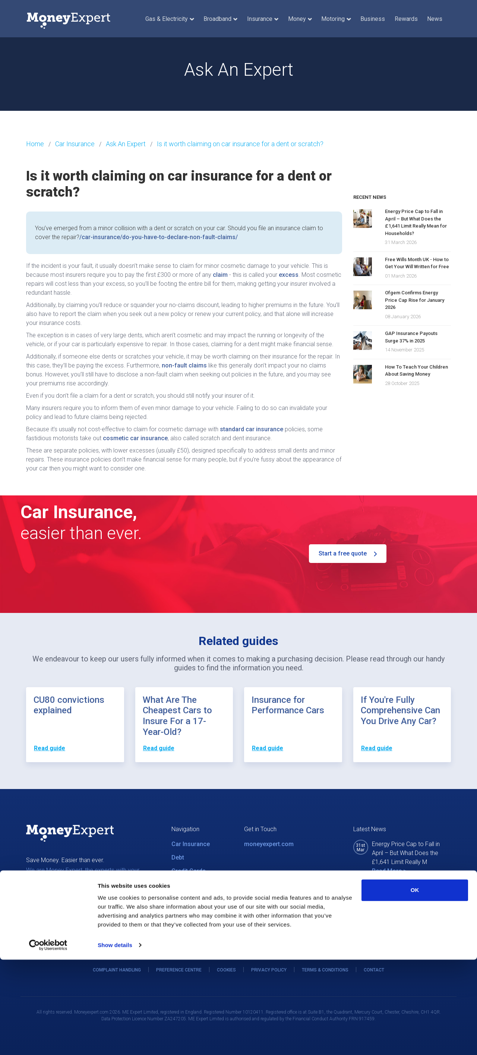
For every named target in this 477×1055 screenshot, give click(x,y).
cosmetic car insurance (135, 438)
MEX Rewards (190, 911)
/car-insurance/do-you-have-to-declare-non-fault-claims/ (158, 237)
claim (220, 274)
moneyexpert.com (269, 844)
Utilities (181, 884)
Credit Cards (188, 870)
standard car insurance (251, 429)
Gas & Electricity (169, 18)
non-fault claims (184, 365)
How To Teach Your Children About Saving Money (416, 370)
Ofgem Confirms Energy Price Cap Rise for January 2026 (414, 300)
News (434, 18)
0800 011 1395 (274, 896)
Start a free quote (348, 553)
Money (300, 18)
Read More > (389, 870)
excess (288, 274)
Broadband (220, 18)
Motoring (336, 18)
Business (372, 18)
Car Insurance (190, 844)
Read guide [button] (49, 748)
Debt (177, 857)
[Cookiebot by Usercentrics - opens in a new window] (48, 1040)
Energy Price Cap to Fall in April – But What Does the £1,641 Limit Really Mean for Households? (416, 222)
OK (415, 985)
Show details (115, 1040)
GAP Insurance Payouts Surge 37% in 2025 (411, 337)
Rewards (406, 18)
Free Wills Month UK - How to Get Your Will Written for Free (417, 263)
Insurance (262, 18)
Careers (182, 924)
